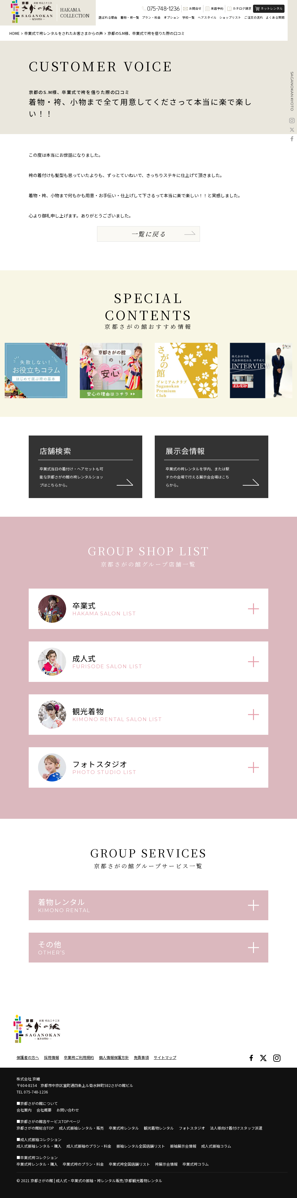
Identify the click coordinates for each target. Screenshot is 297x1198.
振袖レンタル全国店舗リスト (140, 1146)
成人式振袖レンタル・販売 (81, 1127)
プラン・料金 (151, 17)
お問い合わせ (67, 1109)
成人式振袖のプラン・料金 (88, 1146)
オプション (171, 17)
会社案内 (24, 1109)
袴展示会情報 (166, 1164)
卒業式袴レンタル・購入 (37, 1164)
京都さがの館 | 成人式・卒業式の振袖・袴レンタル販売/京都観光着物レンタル (96, 1180)
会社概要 (44, 1109)
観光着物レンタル (159, 1127)
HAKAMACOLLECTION (75, 12)
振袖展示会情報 (183, 1146)
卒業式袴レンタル (124, 1127)
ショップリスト (230, 17)
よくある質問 (275, 17)
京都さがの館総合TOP (35, 1127)
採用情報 (51, 1057)
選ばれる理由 (108, 17)
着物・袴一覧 (129, 17)
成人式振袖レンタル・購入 (39, 1146)
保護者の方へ (28, 1057)
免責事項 (141, 1057)
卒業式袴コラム (196, 1164)
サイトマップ (165, 1057)
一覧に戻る (148, 233)
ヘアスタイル (207, 17)
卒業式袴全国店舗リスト (129, 1164)
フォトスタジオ (192, 1127)
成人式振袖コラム (216, 1146)
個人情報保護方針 (114, 1057)
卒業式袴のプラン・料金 (83, 1164)
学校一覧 (188, 17)
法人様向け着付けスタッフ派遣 (236, 1127)
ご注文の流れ (253, 17)
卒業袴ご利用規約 (79, 1057)
